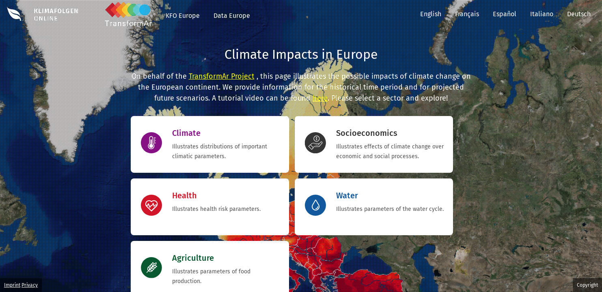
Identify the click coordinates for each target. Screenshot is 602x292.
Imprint (12, 285)
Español (504, 14)
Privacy (30, 285)
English (430, 14)
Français (467, 14)
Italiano (541, 14)
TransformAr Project (222, 76)
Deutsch (584, 14)
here (320, 98)
